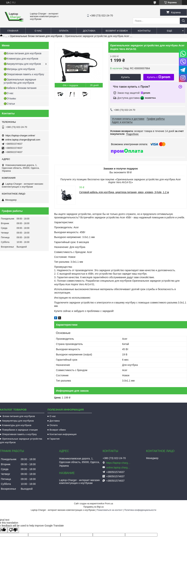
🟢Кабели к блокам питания (20, 88)
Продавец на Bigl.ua (93, 507)
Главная (12, 30)
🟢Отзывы (10, 98)
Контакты (144, 30)
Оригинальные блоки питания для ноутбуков (36, 36)
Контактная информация (62, 434)
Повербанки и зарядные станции (20, 429)
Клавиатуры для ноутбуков (16, 425)
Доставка (89, 30)
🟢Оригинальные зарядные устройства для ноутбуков (20, 81)
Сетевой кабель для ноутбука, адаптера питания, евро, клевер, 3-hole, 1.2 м (124, 192)
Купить (125, 77)
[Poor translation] (13, 530)
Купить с (158, 77)
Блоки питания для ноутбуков (18, 416)
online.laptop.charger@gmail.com (22, 139)
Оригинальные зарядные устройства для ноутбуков (21, 440)
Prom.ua (109, 503)
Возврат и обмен (117, 30)
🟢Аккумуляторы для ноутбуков (22, 63)
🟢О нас (8, 93)
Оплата (63, 30)
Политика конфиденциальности (140, 510)
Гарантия (54, 438)
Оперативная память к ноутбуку (19, 434)
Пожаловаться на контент (109, 510)
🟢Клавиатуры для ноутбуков (21, 58)
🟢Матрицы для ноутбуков (19, 69)
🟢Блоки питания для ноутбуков (22, 53)
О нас (38, 30)
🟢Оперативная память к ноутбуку (24, 74)
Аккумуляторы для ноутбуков (18, 420)
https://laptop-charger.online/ (20, 135)
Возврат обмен (57, 429)
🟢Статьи (9, 103)
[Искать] (183, 21)
